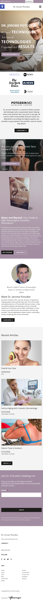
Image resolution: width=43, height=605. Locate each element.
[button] (2, 6)
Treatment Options (7, 414)
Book (2, 574)
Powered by (11, 598)
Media (3, 580)
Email (4, 490)
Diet (2, 374)
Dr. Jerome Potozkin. (14, 591)
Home (2, 570)
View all (6, 463)
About (2, 572)
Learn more (26, 54)
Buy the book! (7, 252)
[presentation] (14, 501)
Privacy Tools (25, 574)
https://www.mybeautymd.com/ (9, 539)
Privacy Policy (25, 572)
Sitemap (24, 578)
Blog (2, 576)
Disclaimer (24, 576)
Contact (24, 570)
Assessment (4, 578)
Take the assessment (10, 54)
